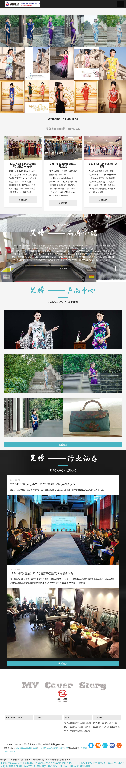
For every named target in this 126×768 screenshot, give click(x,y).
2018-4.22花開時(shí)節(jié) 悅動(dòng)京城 (77, 723)
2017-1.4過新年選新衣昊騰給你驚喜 (77, 731)
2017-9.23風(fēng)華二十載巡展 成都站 (77, 727)
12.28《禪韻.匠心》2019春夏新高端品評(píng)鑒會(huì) (106, 727)
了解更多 (23, 199)
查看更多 (63, 444)
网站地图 (85, 766)
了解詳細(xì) (63, 268)
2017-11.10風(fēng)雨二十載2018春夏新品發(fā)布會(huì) (105, 723)
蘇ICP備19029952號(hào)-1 (26, 748)
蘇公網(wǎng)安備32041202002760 (54, 748)
